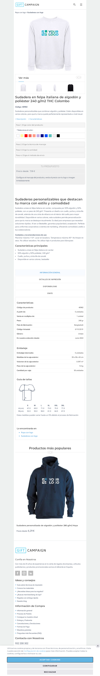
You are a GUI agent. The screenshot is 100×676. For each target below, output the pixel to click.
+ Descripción (20, 119)
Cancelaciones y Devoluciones (28, 623)
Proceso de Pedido (24, 614)
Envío (50, 293)
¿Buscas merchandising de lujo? (29, 595)
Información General (50, 273)
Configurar (50, 666)
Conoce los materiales (25, 588)
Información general (24, 611)
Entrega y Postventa (24, 620)
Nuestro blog (22, 601)
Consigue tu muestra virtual (27, 617)
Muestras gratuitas (24, 630)
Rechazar (50, 672)
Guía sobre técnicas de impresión (29, 585)
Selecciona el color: (25, 130)
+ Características (35, 119)
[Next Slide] (80, 77)
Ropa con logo (20, 12)
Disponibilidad (50, 286)
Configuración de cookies (35, 651)
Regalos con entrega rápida (27, 598)
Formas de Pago (23, 627)
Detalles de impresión (50, 279)
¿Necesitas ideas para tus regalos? (30, 591)
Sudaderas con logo (35, 12)
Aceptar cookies (50, 660)
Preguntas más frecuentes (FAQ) (29, 633)
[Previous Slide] (77, 77)
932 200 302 (21, 643)
